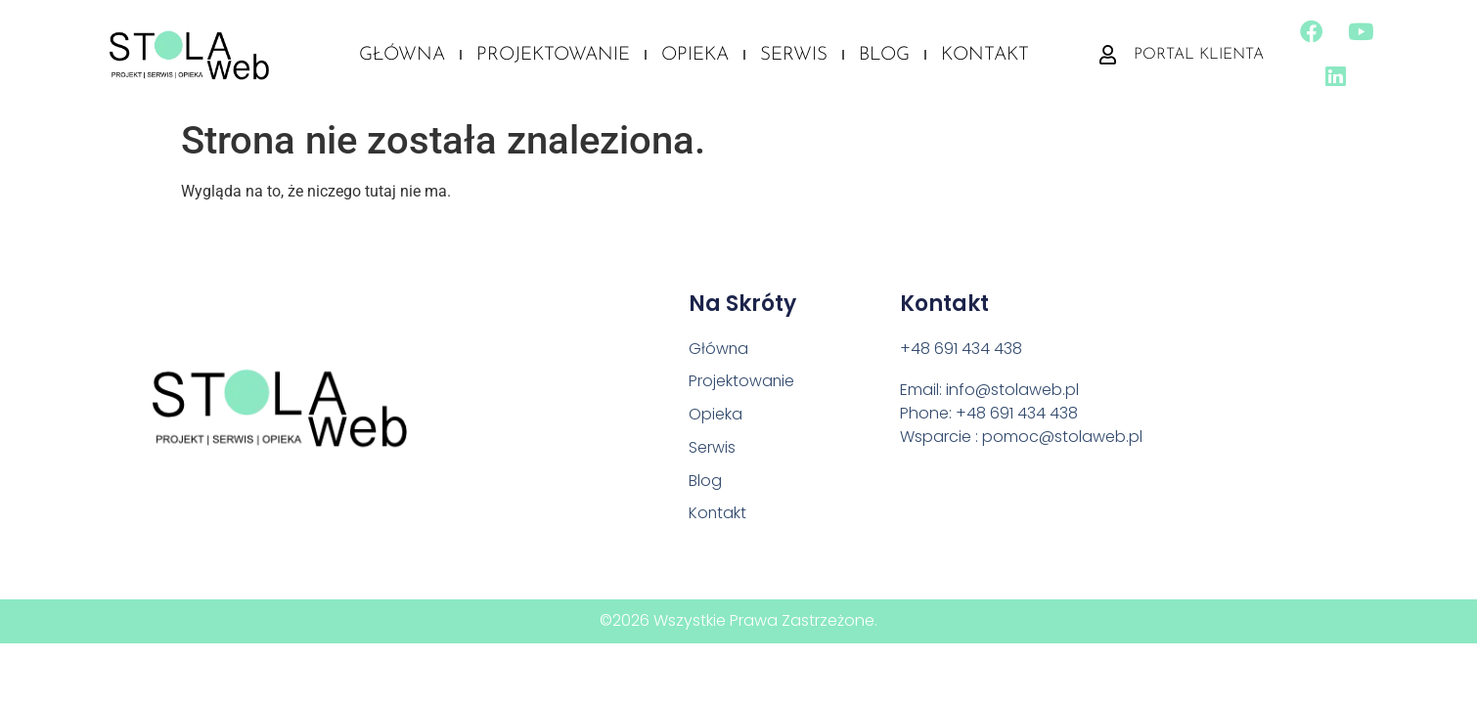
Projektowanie (553, 59)
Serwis (794, 59)
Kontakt (985, 59)
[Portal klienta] (1106, 59)
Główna (402, 59)
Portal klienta (1198, 58)
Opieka (695, 59)
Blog (884, 59)
